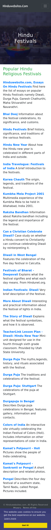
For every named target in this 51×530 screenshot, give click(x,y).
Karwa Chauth (14, 179)
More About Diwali (17, 301)
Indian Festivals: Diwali (21, 289)
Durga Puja (11, 359)
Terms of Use (29, 508)
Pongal (8, 479)
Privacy (17, 508)
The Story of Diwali (17, 316)
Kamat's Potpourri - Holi (21, 448)
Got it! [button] (25, 525)
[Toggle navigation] (45, 6)
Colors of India (14, 424)
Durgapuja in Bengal (18, 401)
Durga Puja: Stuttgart (19, 386)
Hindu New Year (15, 144)
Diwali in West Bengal (19, 255)
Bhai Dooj (10, 114)
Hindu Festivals (15, 129)
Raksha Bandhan (16, 212)
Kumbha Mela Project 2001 (23, 193)
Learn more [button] (10, 518)
